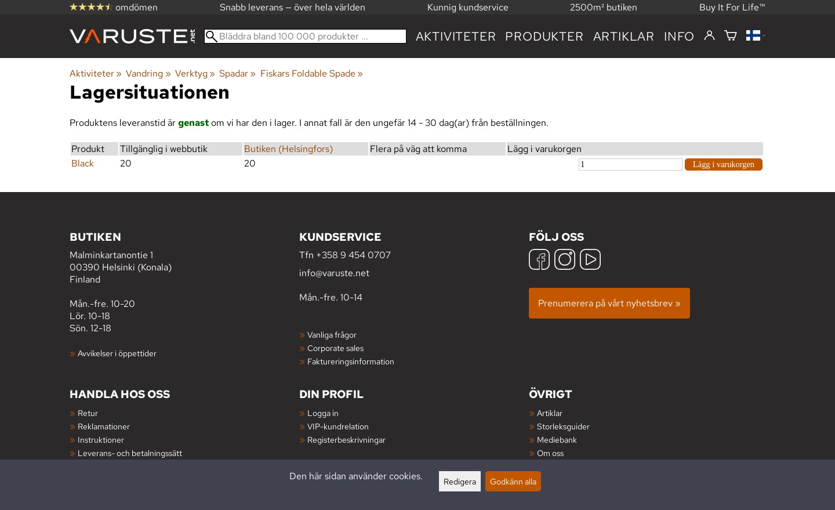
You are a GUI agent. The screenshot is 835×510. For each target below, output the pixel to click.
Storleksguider (563, 426)
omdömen (114, 7)
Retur (88, 412)
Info (679, 36)
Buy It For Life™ (732, 7)
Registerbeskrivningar (346, 439)
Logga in (323, 412)
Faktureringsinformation (350, 361)
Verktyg (195, 73)
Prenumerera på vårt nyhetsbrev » (609, 303)
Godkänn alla (513, 481)
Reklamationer (104, 426)
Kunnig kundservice (468, 7)
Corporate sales (335, 347)
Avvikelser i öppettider (117, 353)
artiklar (624, 36)
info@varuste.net (334, 273)
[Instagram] (564, 261)
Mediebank (557, 439)
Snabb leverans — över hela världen (292, 7)
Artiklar (549, 412)
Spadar (237, 73)
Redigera (460, 481)
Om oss (550, 452)
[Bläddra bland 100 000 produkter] (305, 36)
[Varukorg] (730, 36)
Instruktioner (101, 439)
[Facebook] (539, 261)
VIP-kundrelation (338, 426)
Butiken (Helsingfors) (288, 149)
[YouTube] (590, 261)
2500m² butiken (603, 7)
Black (82, 163)
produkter (544, 36)
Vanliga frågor (332, 334)
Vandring (148, 73)
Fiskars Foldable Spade (311, 73)
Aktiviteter (456, 36)
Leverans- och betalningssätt (130, 452)
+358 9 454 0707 (353, 255)
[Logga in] (709, 36)
